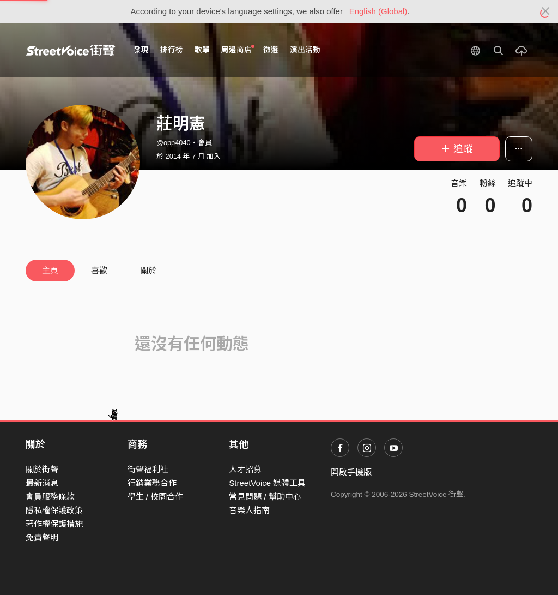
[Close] (545, 11)
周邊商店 (237, 49)
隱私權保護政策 (54, 510)
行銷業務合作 (152, 483)
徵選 (270, 50)
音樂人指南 (249, 510)
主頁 (50, 270)
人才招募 (245, 469)
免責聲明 (42, 537)
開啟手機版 (351, 472)
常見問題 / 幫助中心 (265, 496)
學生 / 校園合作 (156, 496)
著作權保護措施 (54, 523)
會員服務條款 (50, 496)
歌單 (202, 50)
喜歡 (99, 270)
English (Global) (378, 11)
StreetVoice (71, 50)
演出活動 (305, 50)
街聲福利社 (148, 469)
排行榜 (171, 50)
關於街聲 (42, 469)
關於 (148, 270)
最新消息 (42, 483)
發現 (141, 50)
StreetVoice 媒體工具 (267, 483)
